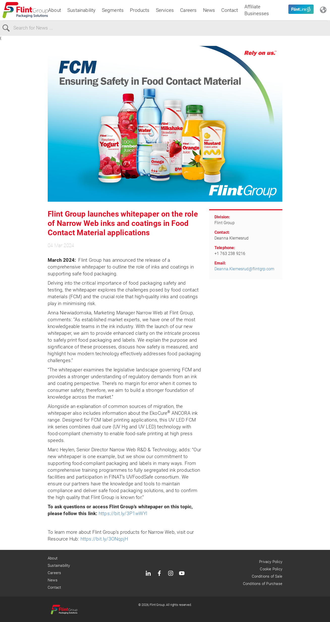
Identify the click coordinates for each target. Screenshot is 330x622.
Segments (113, 10)
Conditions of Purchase (262, 583)
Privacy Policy (270, 561)
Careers (188, 10)
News (209, 10)
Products (140, 10)
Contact (229, 10)
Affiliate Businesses (256, 10)
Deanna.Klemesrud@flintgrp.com (244, 268)
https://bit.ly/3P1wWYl (123, 513)
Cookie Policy (271, 569)
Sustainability (81, 10)
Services (165, 10)
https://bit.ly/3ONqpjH (104, 539)
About (54, 10)
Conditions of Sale (267, 576)
